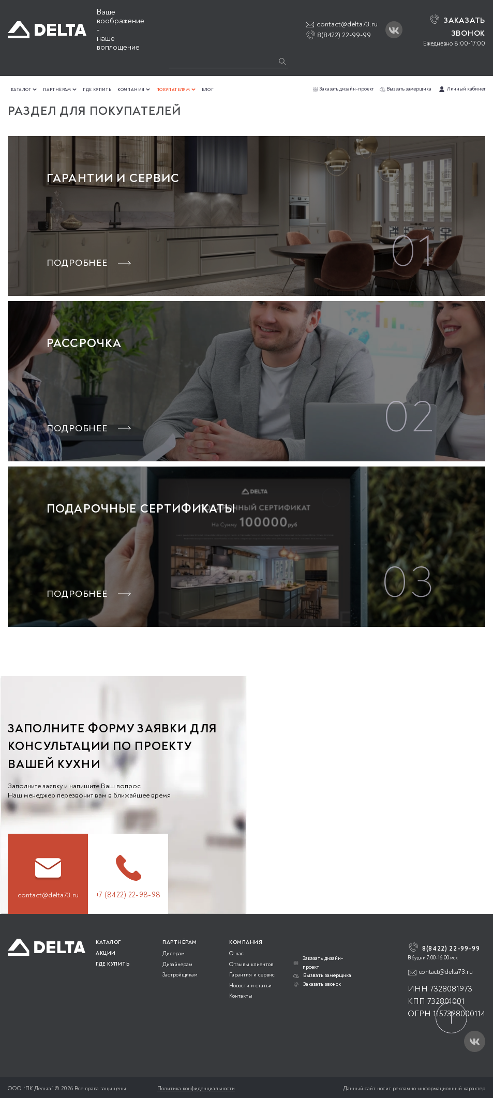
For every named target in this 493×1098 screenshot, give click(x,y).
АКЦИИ (106, 953)
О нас (236, 953)
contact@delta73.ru (347, 24)
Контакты (240, 995)
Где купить (97, 89)
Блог (208, 89)
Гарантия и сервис (252, 974)
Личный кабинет (461, 89)
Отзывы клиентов (251, 964)
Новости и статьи (250, 985)
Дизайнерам (177, 964)
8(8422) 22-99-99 (343, 35)
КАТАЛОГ (108, 942)
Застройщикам (180, 974)
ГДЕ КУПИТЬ (112, 964)
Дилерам (173, 953)
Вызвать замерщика (405, 89)
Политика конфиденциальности (196, 1088)
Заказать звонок (317, 984)
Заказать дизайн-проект (343, 89)
